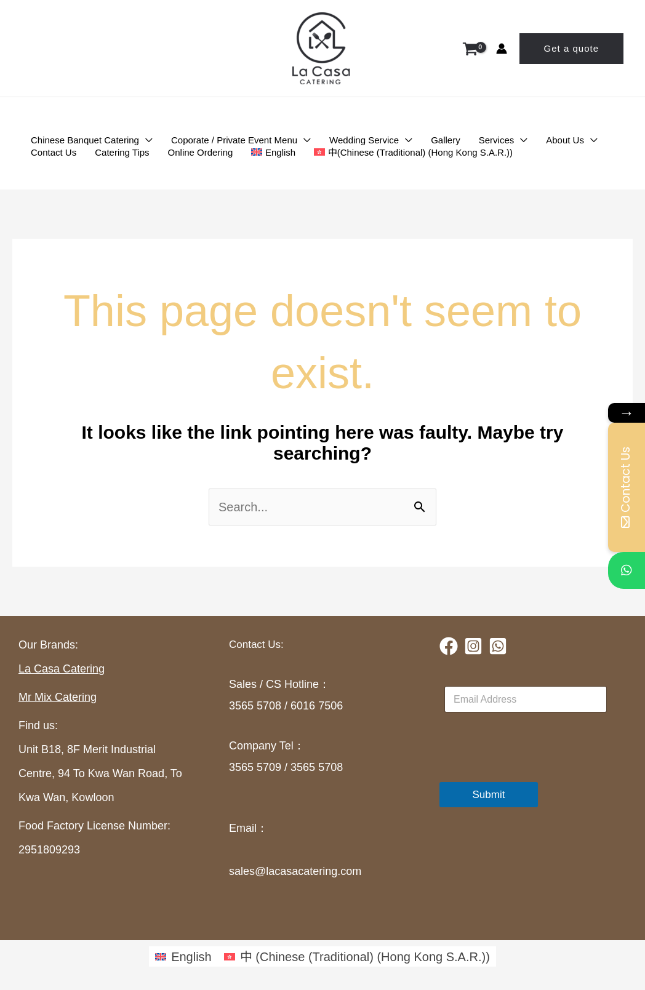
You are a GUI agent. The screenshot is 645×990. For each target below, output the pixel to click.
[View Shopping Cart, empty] (470, 48)
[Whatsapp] (498, 646)
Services (497, 140)
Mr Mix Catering (57, 697)
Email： (248, 828)
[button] (571, 48)
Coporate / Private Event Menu (234, 140)
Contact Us (53, 152)
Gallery (445, 140)
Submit (489, 794)
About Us (565, 140)
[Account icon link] (501, 48)
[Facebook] (448, 646)
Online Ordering (200, 152)
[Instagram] (473, 646)
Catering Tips (122, 152)
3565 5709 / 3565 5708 (286, 767)
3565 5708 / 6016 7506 (286, 706)
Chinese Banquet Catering (85, 140)
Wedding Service (364, 140)
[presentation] (533, 774)
